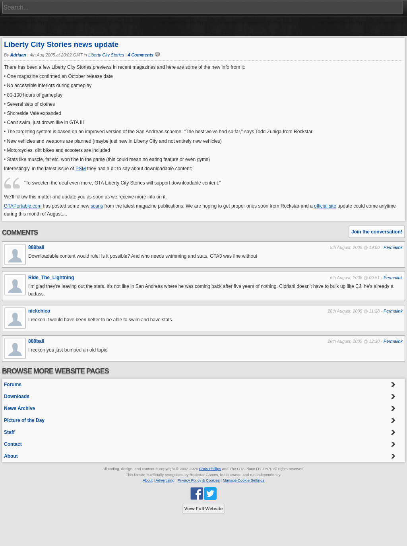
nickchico (39, 311)
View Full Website (203, 508)
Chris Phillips (210, 468)
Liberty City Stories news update (61, 44)
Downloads (16, 396)
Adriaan (18, 54)
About (11, 456)
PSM (81, 168)
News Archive (19, 408)
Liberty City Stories (106, 54)
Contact (13, 444)
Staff (9, 432)
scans (97, 206)
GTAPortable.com (22, 206)
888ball (36, 247)
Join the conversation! (376, 232)
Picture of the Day (24, 420)
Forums (12, 384)
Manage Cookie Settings (244, 480)
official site (325, 206)
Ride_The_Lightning (51, 277)
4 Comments (140, 54)
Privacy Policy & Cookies (199, 480)
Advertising (164, 480)
